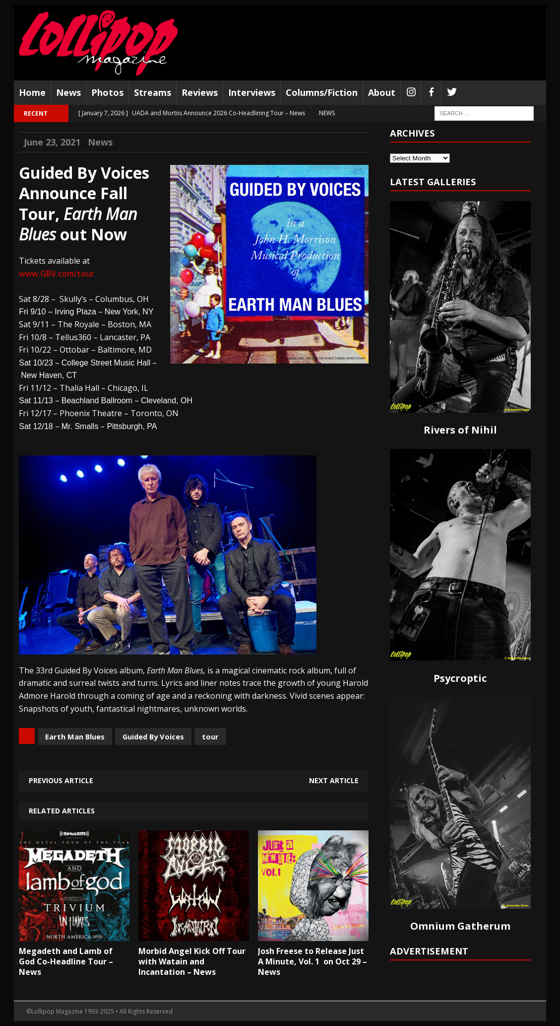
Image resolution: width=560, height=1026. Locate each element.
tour (210, 736)
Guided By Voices (153, 736)
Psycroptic (460, 678)
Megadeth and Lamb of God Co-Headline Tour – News (66, 961)
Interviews (251, 92)
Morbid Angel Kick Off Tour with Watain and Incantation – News (192, 961)
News (68, 92)
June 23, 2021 (52, 142)
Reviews (200, 92)
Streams (152, 92)
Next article (334, 780)
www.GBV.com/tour (56, 273)
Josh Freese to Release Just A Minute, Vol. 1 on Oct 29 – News (312, 961)
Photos (107, 92)
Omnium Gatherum (460, 926)
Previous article (61, 780)
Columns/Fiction (322, 92)
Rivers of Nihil (460, 430)
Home (32, 92)
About (381, 92)
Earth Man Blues (75, 736)
